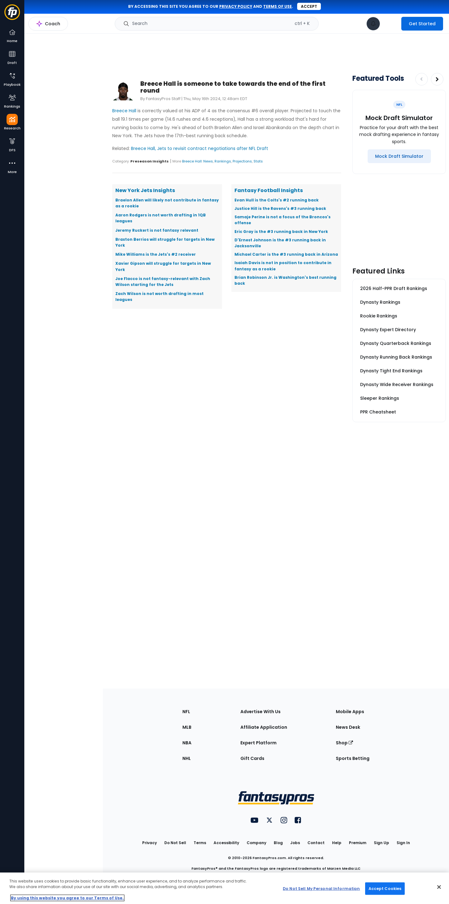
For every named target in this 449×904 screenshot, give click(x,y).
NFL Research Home (55, 27)
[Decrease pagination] (421, 79)
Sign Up (381, 842)
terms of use (277, 6)
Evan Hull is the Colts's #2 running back (276, 200)
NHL (186, 758)
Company (256, 842)
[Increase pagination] (437, 79)
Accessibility (226, 842)
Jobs (295, 842)
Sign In (403, 842)
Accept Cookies (385, 888)
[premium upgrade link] (391, 24)
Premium (357, 842)
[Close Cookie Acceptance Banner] (439, 887)
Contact (316, 842)
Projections (242, 161)
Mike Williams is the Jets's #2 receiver (155, 254)
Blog (278, 842)
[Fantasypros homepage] (12, 15)
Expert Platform (258, 743)
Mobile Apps (350, 711)
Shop (344, 743)
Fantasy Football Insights (268, 190)
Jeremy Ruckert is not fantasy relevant (156, 230)
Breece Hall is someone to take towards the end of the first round (233, 87)
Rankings (223, 161)
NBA (186, 743)
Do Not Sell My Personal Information (321, 888)
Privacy (149, 842)
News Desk (348, 727)
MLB (186, 727)
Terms (200, 842)
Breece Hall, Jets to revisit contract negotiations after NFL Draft (199, 148)
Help (336, 842)
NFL (186, 711)
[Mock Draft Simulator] (399, 156)
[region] (224, 888)
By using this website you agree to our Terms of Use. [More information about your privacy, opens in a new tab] (67, 898)
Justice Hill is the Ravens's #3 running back (280, 208)
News (208, 161)
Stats (258, 161)
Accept (309, 6)
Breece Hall (124, 111)
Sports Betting (352, 758)
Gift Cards (252, 758)
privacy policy (235, 6)
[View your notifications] (373, 24)
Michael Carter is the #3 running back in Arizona (286, 254)
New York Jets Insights (145, 190)
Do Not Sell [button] (175, 842)
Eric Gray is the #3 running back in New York (281, 231)
